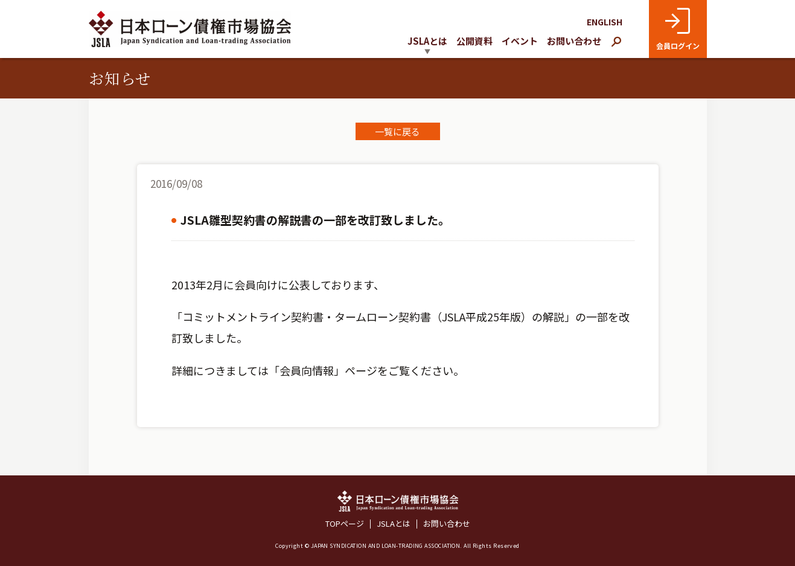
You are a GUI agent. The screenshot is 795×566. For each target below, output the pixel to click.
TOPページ (344, 524)
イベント (520, 41)
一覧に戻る (397, 131)
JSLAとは (393, 524)
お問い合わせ (574, 41)
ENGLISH (604, 22)
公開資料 (474, 41)
